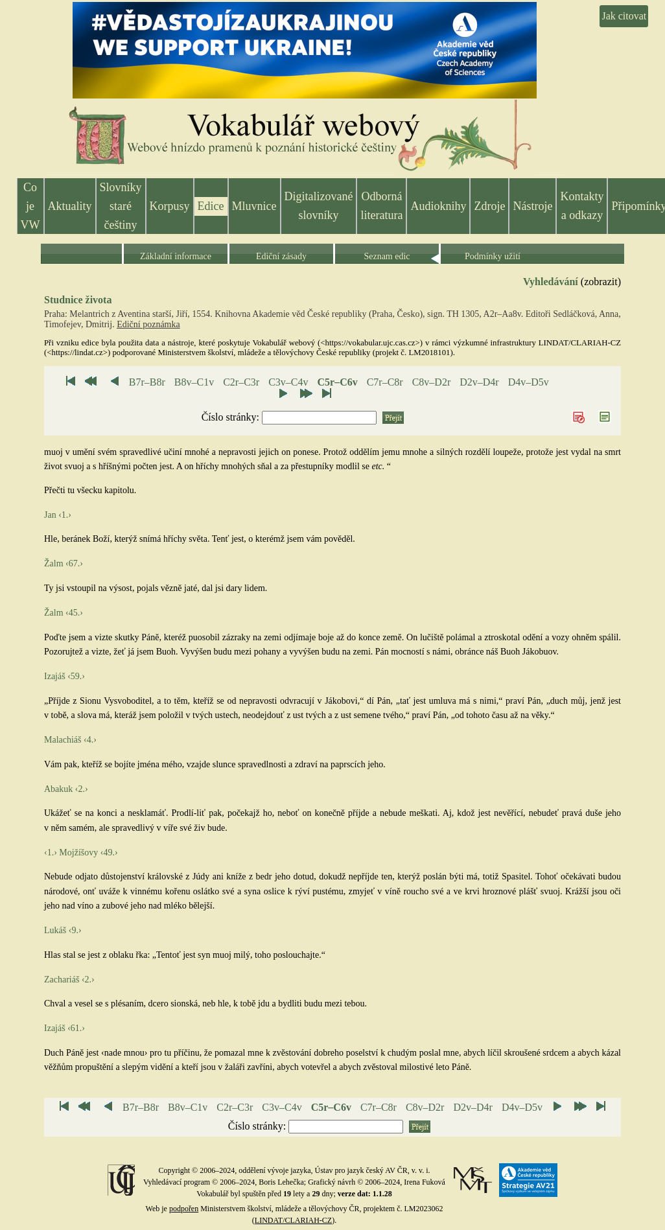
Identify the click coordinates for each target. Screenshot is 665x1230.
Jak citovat (623, 15)
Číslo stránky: (232, 417)
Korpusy (170, 206)
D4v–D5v (528, 382)
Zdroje (489, 206)
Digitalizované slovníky (319, 206)
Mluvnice (254, 206)
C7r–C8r (385, 382)
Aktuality (70, 206)
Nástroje (532, 206)
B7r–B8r (147, 382)
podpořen (183, 1208)
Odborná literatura (381, 206)
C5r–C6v (337, 382)
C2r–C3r (241, 382)
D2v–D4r (479, 382)
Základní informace (175, 256)
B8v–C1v (194, 382)
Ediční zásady (281, 256)
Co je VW (30, 206)
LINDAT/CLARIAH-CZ (293, 1220)
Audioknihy (438, 206)
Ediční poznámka (148, 324)
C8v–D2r (431, 382)
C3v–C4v (288, 382)
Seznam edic (387, 256)
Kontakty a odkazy (581, 206)
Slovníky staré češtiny (121, 206)
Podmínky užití (492, 256)
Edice (211, 206)
